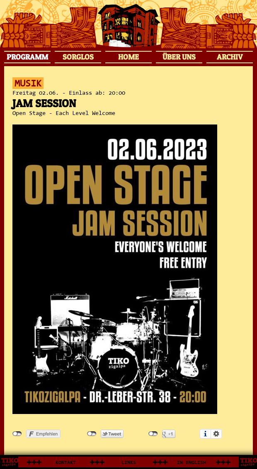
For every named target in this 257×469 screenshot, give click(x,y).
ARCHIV (229, 57)
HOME (128, 57)
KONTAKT (66, 462)
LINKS (128, 462)
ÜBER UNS (179, 57)
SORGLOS (78, 57)
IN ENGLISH (191, 462)
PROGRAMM (27, 57)
